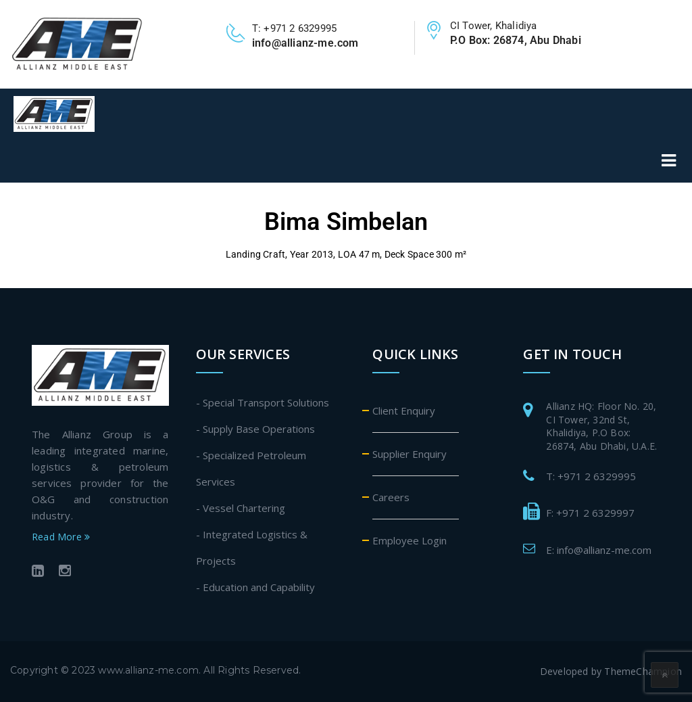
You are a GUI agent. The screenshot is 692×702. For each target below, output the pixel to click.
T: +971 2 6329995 (591, 476)
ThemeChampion (643, 671)
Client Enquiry (403, 410)
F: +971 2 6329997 (590, 512)
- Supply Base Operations (255, 429)
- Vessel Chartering (240, 508)
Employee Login (409, 540)
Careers (391, 497)
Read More (61, 536)
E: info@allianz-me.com (598, 550)
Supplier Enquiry (409, 454)
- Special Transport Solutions (262, 402)
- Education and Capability (255, 587)
